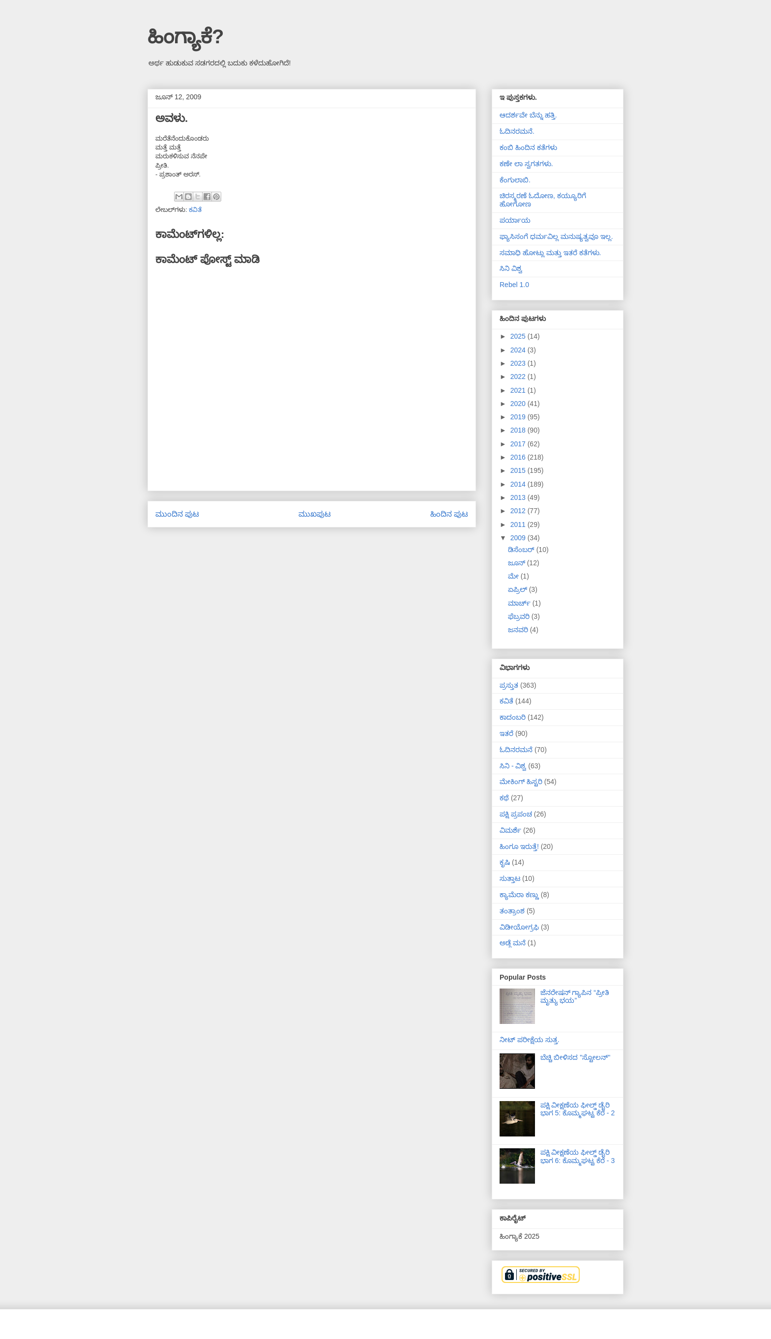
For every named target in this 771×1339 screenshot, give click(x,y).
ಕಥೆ (504, 798)
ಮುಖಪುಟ (314, 514)
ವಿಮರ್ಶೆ (510, 830)
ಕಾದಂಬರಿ (513, 717)
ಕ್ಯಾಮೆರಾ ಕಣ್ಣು (519, 895)
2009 (519, 538)
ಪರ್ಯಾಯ (515, 220)
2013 (519, 497)
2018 (519, 430)
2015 (519, 470)
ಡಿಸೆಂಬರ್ (522, 549)
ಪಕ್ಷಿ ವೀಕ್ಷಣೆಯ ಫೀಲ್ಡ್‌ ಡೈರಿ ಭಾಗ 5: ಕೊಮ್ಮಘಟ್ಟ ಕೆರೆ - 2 (577, 1109)
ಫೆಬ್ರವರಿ (520, 616)
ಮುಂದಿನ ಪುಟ (177, 514)
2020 (519, 404)
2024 (519, 350)
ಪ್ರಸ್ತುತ (509, 685)
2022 (519, 376)
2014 (519, 484)
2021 (519, 390)
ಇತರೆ (506, 733)
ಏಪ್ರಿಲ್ (518, 589)
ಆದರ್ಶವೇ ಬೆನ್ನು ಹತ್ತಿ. (528, 115)
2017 (519, 444)
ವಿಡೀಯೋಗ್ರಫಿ (519, 927)
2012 (519, 511)
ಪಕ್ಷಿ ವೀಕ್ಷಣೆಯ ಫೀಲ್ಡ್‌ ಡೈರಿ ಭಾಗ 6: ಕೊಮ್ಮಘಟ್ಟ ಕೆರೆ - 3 (577, 1156)
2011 (519, 524)
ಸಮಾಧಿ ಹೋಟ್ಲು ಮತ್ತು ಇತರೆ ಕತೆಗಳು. (550, 253)
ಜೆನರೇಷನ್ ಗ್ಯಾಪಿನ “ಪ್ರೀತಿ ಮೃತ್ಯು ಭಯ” (574, 997)
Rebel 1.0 (514, 285)
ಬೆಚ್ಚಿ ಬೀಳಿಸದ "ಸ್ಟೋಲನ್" (575, 1057)
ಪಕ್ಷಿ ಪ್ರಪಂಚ (516, 814)
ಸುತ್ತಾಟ (510, 878)
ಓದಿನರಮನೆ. (517, 131)
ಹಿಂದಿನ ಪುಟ (449, 514)
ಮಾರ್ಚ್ (520, 603)
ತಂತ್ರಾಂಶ (512, 911)
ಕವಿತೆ (195, 209)
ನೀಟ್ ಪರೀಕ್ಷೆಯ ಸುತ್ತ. (530, 1040)
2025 (519, 336)
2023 (519, 363)
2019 (519, 417)
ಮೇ (514, 576)
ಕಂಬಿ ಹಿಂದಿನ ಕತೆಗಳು (528, 147)
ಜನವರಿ (519, 630)
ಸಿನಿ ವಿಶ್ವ (511, 268)
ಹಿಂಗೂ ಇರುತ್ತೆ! (519, 846)
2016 (519, 457)
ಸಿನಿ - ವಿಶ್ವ (513, 766)
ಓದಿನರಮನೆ (516, 750)
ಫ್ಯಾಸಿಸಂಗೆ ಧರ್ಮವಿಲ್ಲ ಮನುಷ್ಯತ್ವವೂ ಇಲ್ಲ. (556, 236)
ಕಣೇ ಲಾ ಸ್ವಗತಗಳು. (526, 164)
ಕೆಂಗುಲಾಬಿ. (515, 180)
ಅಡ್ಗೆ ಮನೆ (513, 943)
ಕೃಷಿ (505, 862)
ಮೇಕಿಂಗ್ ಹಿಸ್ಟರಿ (521, 782)
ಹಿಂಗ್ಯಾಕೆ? (186, 36)
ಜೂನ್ (517, 563)
